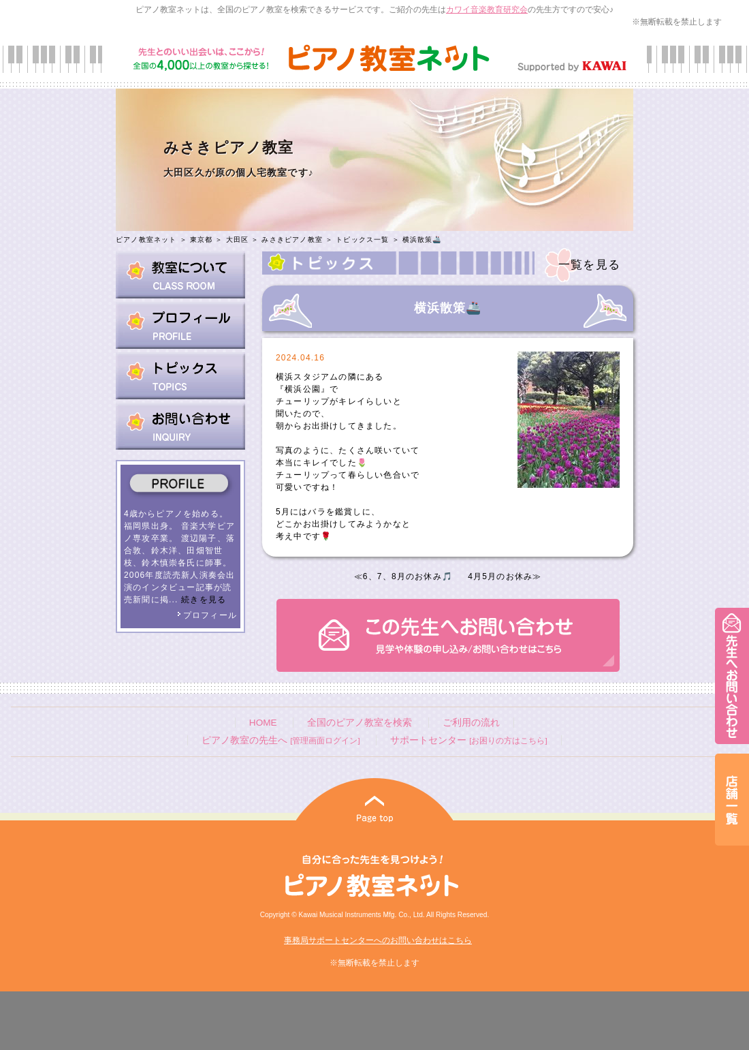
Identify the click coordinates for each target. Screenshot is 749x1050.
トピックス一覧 (362, 239)
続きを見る (203, 599)
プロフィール (207, 615)
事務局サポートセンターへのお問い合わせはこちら (378, 940)
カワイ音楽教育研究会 (487, 9)
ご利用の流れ (471, 722)
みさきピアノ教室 (292, 239)
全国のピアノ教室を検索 (359, 722)
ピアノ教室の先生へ (281, 740)
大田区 (237, 239)
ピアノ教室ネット (146, 239)
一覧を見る (589, 264)
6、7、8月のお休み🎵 (408, 576)
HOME (263, 722)
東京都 (201, 239)
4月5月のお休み (500, 576)
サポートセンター (468, 740)
